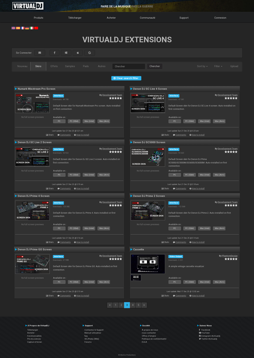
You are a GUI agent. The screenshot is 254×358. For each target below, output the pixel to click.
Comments (65, 135)
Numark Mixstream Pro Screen (36, 88)
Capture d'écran (34, 342)
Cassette (138, 249)
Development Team (112, 95)
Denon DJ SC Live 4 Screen (150, 88)
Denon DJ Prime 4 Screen (33, 196)
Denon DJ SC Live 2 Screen (35, 142)
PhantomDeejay (229, 256)
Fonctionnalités (34, 336)
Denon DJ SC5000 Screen (149, 142)
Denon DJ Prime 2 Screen (149, 196)
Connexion (220, 17)
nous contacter (149, 333)
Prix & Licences (34, 339)
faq (86, 336)
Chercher (155, 66)
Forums (88, 342)
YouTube (204, 333)
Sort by (202, 66)
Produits (38, 17)
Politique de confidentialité (154, 339)
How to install (82, 135)
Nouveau (22, 66)
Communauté (147, 17)
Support (184, 17)
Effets (54, 66)
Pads (86, 66)
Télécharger (75, 17)
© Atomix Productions (127, 355)
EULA (144, 342)
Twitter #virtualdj (208, 339)
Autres (101, 66)
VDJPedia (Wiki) (91, 339)
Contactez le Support (94, 330)
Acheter (111, 17)
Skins (38, 66)
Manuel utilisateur (92, 333)
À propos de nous (150, 330)
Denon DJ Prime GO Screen (35, 249)
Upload (234, 66)
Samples (70, 66)
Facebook (204, 330)
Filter (218, 66)
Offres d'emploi (149, 336)
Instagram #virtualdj (209, 336)
